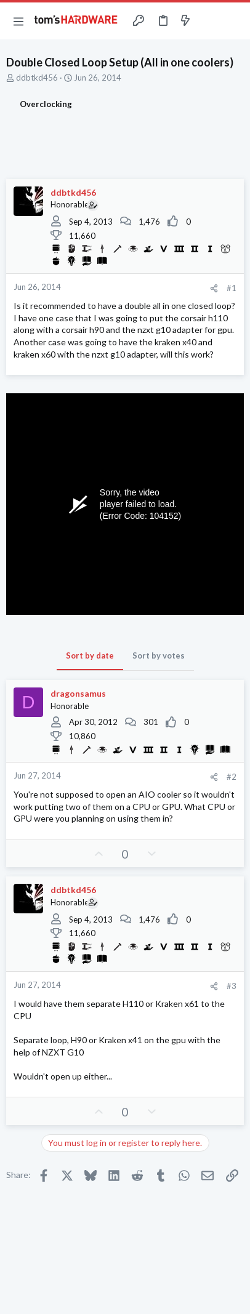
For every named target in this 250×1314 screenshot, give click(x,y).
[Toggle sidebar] (209, 21)
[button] (18, 20)
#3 (231, 986)
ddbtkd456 (37, 77)
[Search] (233, 21)
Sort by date (90, 655)
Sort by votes (158, 655)
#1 (231, 288)
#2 (231, 777)
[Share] (214, 288)
